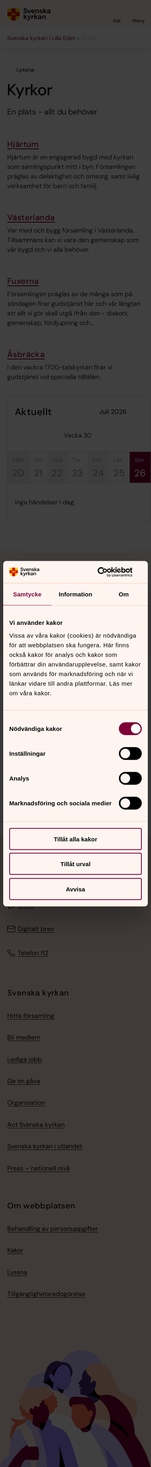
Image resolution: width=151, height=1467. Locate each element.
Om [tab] (123, 594)
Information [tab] (75, 594)
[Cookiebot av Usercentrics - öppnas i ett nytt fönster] (107, 572)
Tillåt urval (76, 864)
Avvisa (75, 888)
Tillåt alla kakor (75, 838)
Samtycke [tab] (27, 594)
